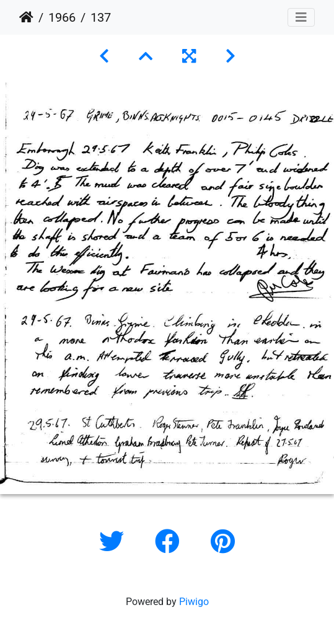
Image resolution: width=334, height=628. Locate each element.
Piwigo (194, 602)
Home (26, 17)
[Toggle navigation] (301, 17)
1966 (62, 17)
